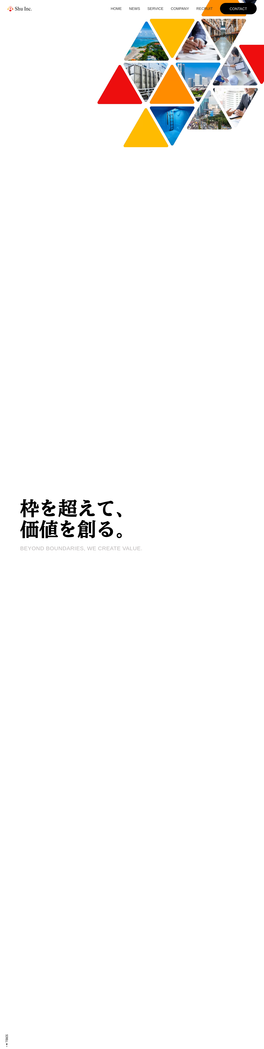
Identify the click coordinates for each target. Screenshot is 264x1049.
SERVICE (155, 9)
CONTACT (238, 9)
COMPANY (180, 9)
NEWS (134, 9)
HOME (116, 9)
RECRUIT (204, 9)
